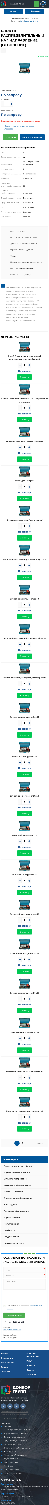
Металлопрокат (11, 1210)
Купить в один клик (32, 135)
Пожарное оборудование (15, 1197)
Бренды (7, 1407)
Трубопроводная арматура (16, 1159)
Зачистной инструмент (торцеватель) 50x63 (24, 624)
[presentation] (23, 1282)
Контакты (31, 1355)
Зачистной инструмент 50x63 (24, 703)
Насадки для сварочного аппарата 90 (24, 1097)
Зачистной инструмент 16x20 (24, 1019)
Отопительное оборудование (17, 1184)
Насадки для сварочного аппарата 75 (24, 1058)
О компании (35, 11)
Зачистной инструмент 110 (24, 821)
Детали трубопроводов (14, 1165)
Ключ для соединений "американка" (24, 506)
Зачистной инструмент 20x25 (24, 979)
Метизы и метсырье (13, 1178)
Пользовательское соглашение (13, 1392)
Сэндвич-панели (11, 1223)
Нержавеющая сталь (13, 1229)
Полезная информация (37, 1337)
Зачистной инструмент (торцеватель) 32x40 (24, 546)
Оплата (4, 1350)
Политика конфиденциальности (13, 1395)
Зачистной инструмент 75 (24, 743)
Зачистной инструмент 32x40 (24, 585)
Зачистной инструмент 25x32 (24, 940)
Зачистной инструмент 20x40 (24, 782)
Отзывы (30, 1350)
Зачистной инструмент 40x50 (24, 900)
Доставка (41, 126)
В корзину (11, 135)
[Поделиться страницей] (3, 50)
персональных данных (35, 1292)
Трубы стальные (11, 1204)
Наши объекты (7, 1346)
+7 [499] (15, 4)
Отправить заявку (36, 4)
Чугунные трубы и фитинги (16, 1171)
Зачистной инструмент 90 (24, 861)
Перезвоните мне (10, 1496)
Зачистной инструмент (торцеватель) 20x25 (24, 664)
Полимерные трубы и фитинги (18, 1152)
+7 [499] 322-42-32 (10, 1460)
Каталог (13, 11)
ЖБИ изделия (10, 1191)
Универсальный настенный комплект (24, 428)
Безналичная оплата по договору (17, 126)
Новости (30, 1346)
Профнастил (9, 1216)
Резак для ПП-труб (24, 467)
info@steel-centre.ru (28, 21)
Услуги (30, 1341)
